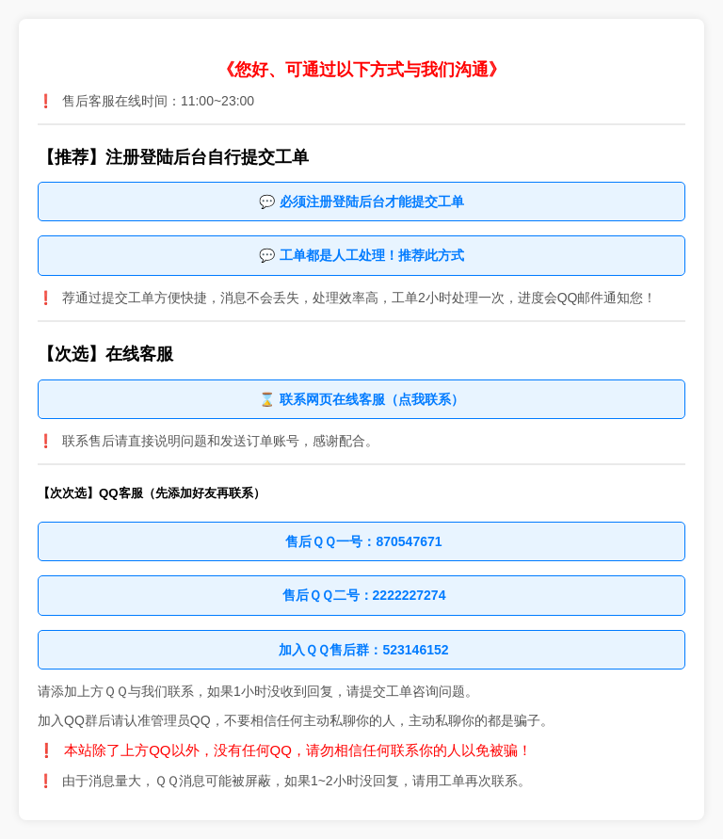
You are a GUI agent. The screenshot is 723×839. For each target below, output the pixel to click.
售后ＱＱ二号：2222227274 (364, 595)
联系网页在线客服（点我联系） (372, 399)
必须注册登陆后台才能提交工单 (372, 201)
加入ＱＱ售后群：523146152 (363, 649)
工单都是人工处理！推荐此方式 (372, 255)
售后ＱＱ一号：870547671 (363, 541)
